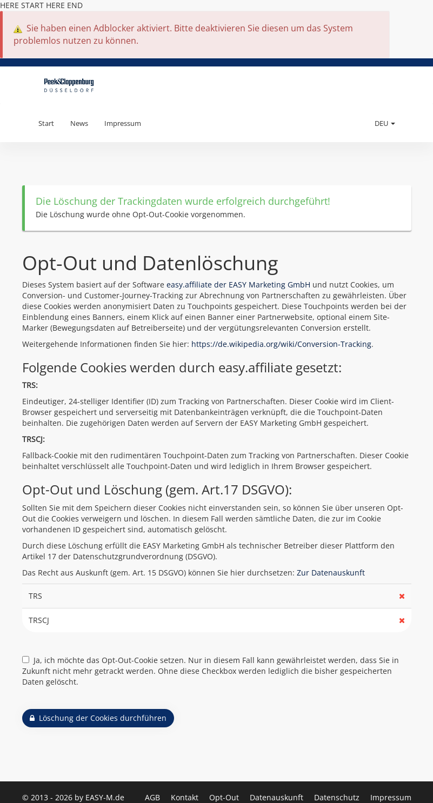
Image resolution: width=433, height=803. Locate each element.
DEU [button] (385, 123)
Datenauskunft (277, 797)
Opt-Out (225, 797)
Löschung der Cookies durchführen (98, 718)
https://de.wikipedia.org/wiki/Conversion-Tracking (281, 344)
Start (46, 123)
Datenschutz (338, 797)
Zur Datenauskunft (331, 572)
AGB (153, 797)
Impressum (122, 123)
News (79, 123)
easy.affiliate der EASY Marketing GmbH (238, 284)
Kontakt (186, 797)
